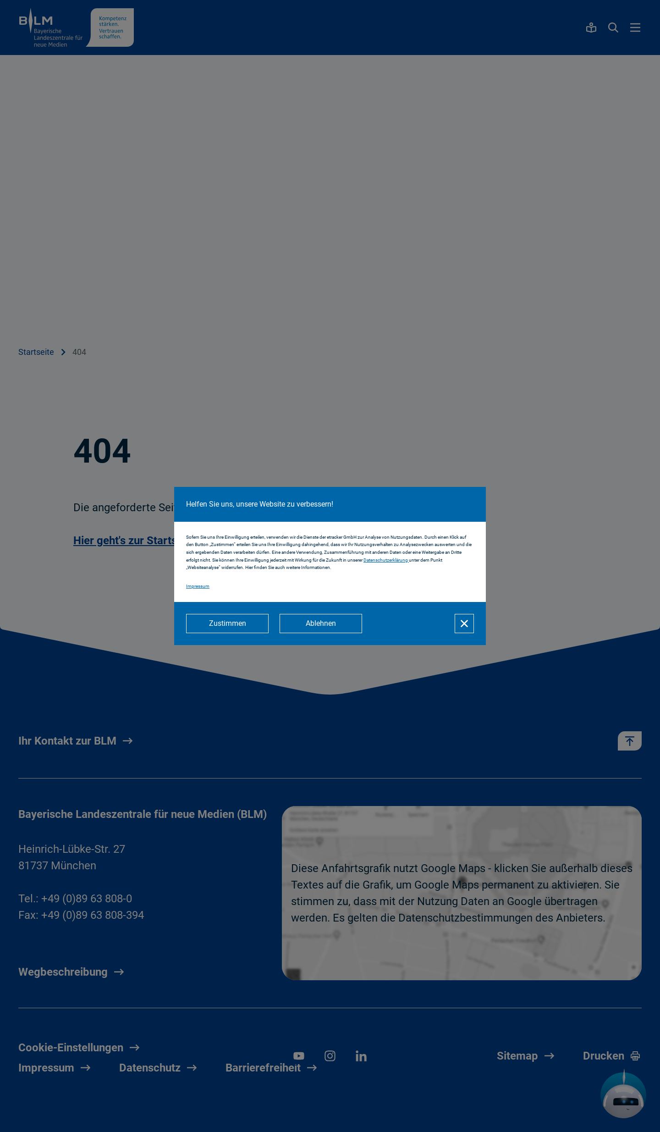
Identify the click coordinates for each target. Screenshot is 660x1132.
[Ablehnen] (321, 623)
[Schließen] (464, 623)
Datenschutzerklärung (386, 560)
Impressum (197, 586)
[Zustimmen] (227, 623)
